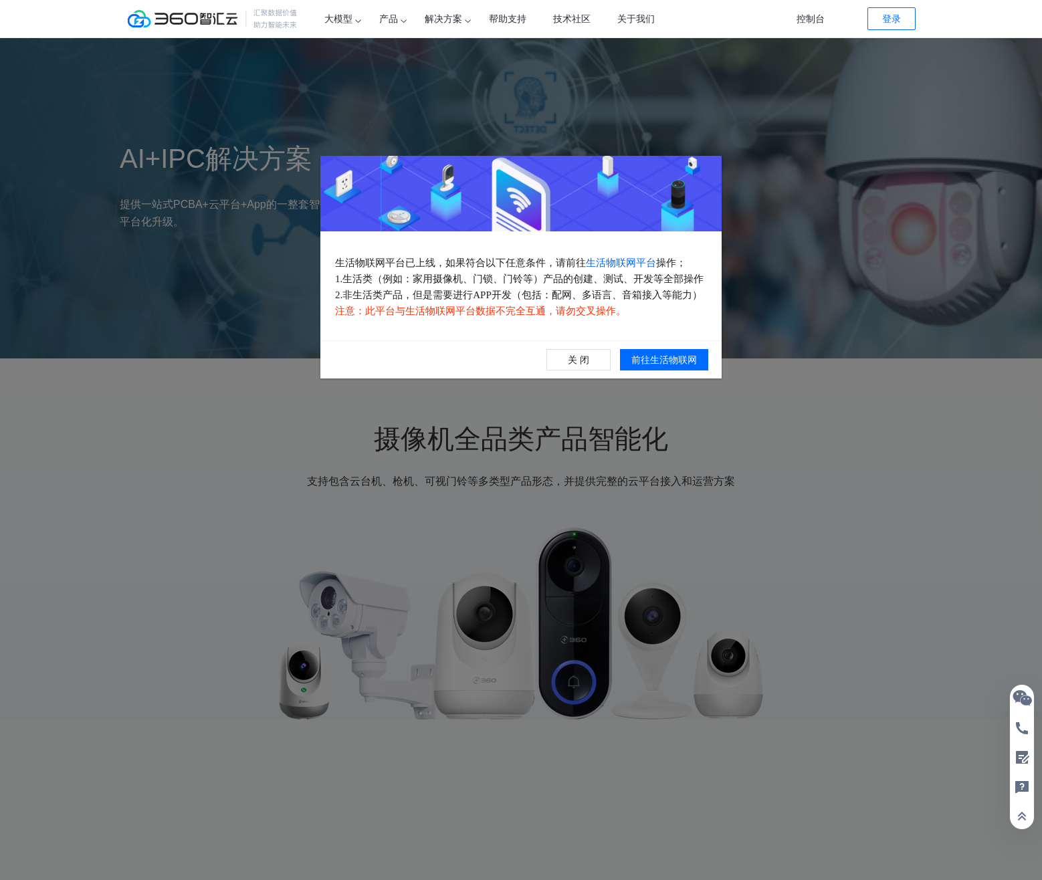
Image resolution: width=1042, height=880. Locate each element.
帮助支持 (507, 18)
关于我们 (636, 18)
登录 (891, 18)
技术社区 (572, 18)
